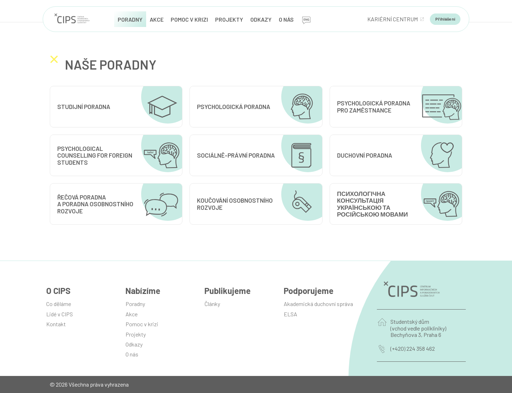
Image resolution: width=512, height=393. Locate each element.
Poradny (135, 303)
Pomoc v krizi (142, 324)
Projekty (136, 334)
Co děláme (58, 303)
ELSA (290, 314)
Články (212, 303)
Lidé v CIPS (59, 314)
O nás (132, 354)
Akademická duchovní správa (318, 303)
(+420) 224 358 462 (412, 348)
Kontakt (56, 324)
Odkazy (134, 344)
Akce (132, 314)
